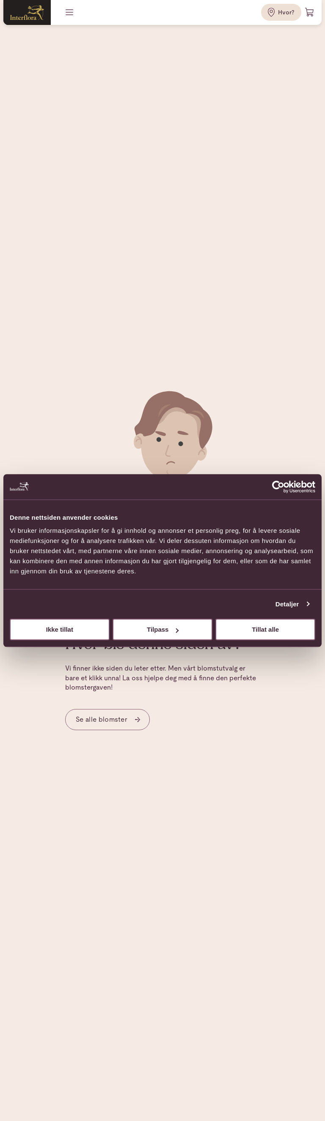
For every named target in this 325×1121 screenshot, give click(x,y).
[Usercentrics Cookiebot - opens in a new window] (278, 486)
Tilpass (163, 629)
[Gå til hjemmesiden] (27, 12)
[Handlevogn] (310, 12)
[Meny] (70, 12)
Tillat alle (265, 629)
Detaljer (287, 604)
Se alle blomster (108, 719)
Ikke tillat (59, 629)
